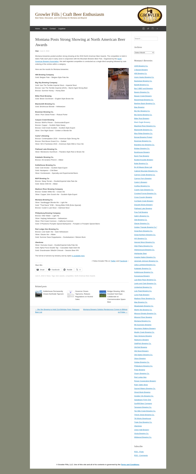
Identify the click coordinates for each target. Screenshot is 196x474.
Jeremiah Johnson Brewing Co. (146, 261)
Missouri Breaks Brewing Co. (145, 313)
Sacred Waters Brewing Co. (145, 388)
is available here (78, 256)
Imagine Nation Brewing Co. (145, 257)
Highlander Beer (140, 253)
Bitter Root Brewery (141, 118)
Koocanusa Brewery (142, 276)
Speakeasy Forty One (142, 400)
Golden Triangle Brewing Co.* (145, 227)
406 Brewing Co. (140, 73)
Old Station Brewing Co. (143, 355)
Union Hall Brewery (141, 430)
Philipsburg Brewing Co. (143, 366)
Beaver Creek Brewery (143, 96)
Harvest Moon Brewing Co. (144, 242)
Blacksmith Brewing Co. (143, 130)
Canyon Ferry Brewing (143, 178)
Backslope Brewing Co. (143, 81)
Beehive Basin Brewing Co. (144, 103)
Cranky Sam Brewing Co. (144, 190)
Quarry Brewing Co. (142, 373)
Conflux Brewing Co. (142, 186)
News (49, 276)
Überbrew (138, 426)
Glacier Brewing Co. (142, 223)
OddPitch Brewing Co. (142, 343)
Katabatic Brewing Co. (143, 268)
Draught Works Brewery (143, 205)
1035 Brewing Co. (141, 66)
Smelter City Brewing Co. (144, 396)
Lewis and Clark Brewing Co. (145, 283)
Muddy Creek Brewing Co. (144, 332)
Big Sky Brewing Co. (142, 111)
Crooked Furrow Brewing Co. (145, 193)
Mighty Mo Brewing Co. (143, 310)
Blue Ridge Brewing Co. (143, 133)
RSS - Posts (139, 452)
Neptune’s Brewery (141, 340)
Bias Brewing (139, 107)
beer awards (60, 276)
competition (69, 276)
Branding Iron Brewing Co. (144, 145)
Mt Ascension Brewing (142, 325)
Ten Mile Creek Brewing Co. (145, 411)
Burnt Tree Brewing (141, 156)
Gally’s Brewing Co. (141, 216)
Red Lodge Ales (140, 377)
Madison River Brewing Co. (144, 298)
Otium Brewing (140, 358)
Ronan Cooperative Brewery (145, 381)
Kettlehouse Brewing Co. (143, 272)
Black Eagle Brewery (142, 122)
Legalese (61, 29)
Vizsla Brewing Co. (141, 433)
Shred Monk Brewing (142, 392)
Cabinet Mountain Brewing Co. (146, 171)
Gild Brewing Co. (140, 220)
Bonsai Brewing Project (143, 137)
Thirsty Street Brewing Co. (144, 415)
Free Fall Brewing (141, 212)
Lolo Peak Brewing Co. (143, 291)
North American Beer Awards (85, 276)
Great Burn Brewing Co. (143, 231)
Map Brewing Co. (141, 302)
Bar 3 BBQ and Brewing (143, 88)
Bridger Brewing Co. (142, 148)
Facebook (123, 261)
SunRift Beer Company (143, 403)
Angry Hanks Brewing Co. (144, 77)
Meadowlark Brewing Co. (144, 306)
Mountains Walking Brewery (145, 328)
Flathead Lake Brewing (143, 208)
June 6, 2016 (44, 51)
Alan (37, 51)
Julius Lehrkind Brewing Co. (145, 265)
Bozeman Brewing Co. (143, 141)
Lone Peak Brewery (141, 295)
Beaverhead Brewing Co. (144, 100)
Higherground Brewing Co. (144, 250)
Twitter (113, 261)
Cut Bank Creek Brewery (143, 201)
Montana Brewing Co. (142, 321)
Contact (53, 29)
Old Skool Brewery (141, 351)
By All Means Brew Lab (143, 167)
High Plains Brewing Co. (143, 246)
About (44, 29)
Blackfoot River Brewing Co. (145, 126)
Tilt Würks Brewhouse (142, 418)
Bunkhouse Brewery (142, 152)
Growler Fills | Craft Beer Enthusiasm (69, 14)
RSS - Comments (141, 455)
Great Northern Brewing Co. (145, 235)
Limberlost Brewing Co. (143, 287)
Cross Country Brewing (143, 197)
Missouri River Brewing (143, 317)
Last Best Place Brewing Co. (145, 280)
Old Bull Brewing (140, 347)
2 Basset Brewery (141, 70)
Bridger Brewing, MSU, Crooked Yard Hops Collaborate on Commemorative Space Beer (116, 296)
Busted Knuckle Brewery (143, 160)
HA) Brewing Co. (140, 238)
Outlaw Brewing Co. (142, 362)
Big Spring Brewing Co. (143, 115)
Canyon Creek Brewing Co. (144, 175)
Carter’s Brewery (140, 182)
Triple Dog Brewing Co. (143, 422)
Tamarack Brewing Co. (143, 407)
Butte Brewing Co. (141, 163)
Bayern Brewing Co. (142, 92)
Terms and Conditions (130, 465)
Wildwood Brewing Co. (143, 437)
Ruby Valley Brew (141, 385)
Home (37, 29)
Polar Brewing (139, 370)
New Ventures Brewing (143, 336)
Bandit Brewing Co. (141, 85)
